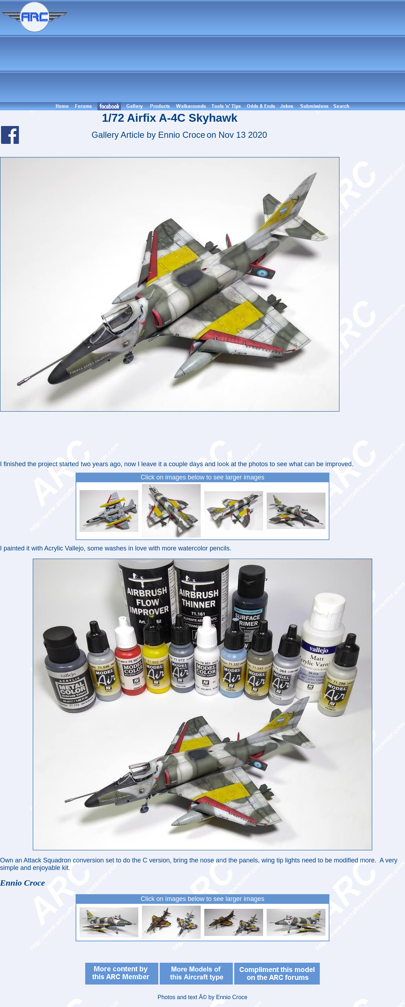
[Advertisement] (237, 51)
